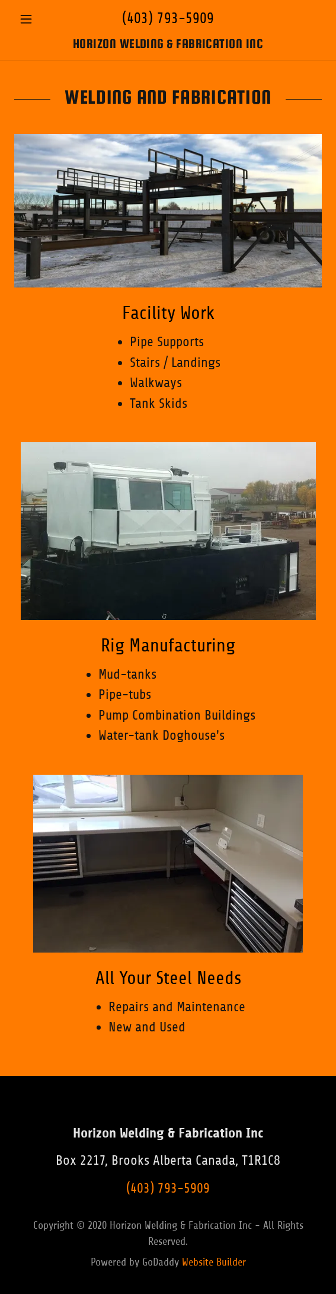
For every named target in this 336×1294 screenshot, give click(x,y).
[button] (37, 19)
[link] (168, 44)
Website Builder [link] (214, 1262)
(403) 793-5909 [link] (168, 18)
